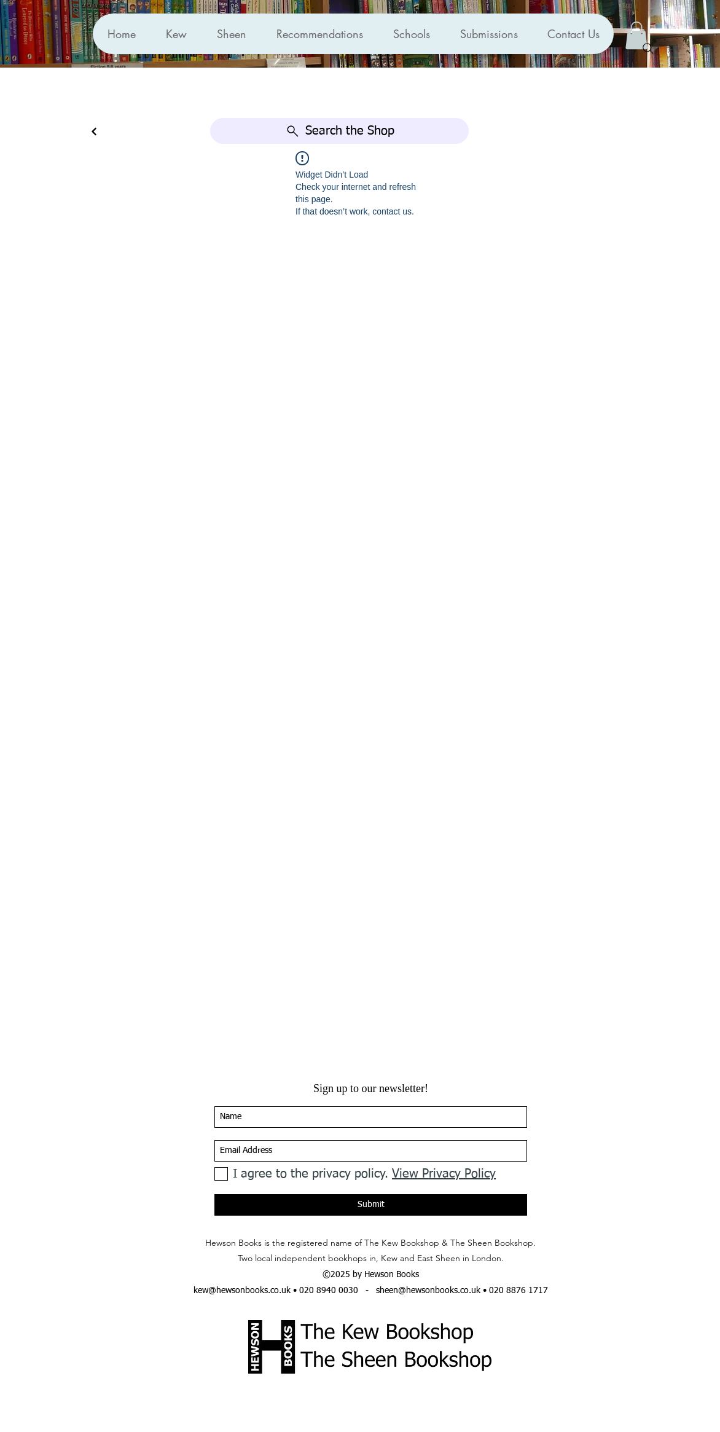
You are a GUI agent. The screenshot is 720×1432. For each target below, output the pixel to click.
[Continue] (94, 132)
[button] (319, 34)
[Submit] (370, 1205)
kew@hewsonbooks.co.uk (242, 1290)
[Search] (648, 48)
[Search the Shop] (339, 131)
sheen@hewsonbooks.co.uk (428, 1290)
